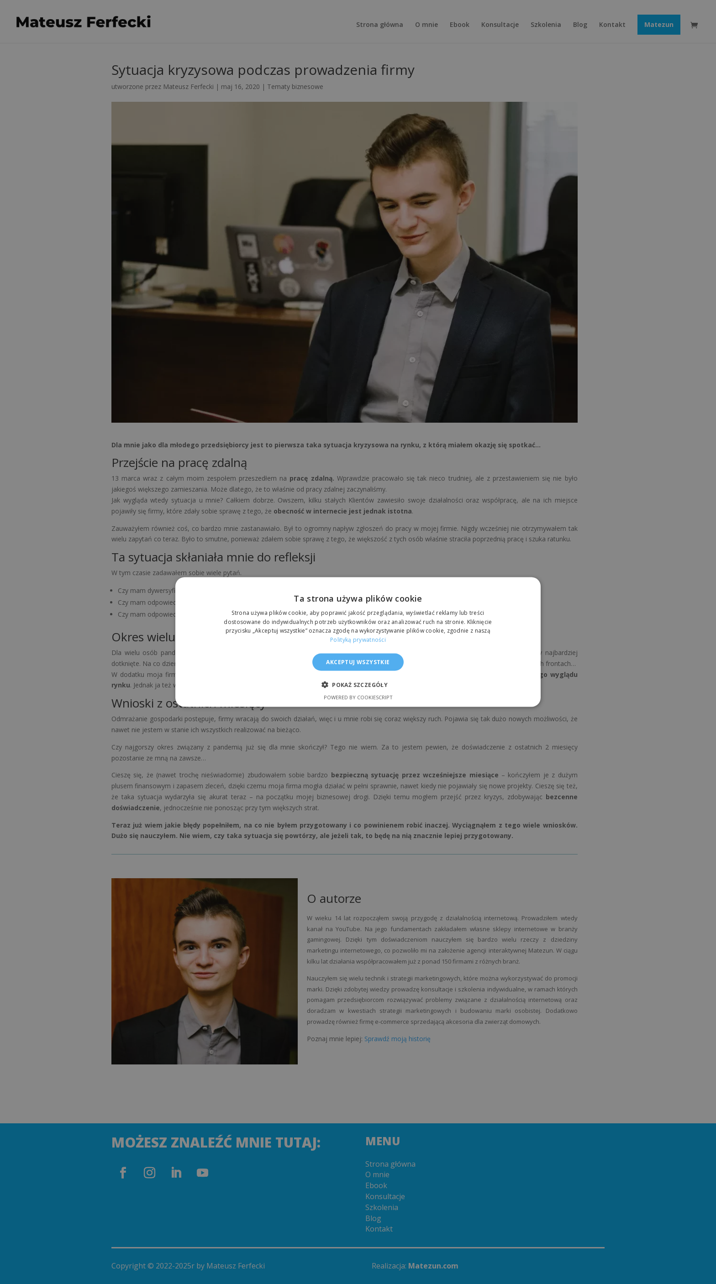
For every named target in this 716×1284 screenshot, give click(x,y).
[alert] (358, 642)
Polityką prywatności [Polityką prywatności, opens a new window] (358, 640)
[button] (358, 684)
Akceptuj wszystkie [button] (358, 662)
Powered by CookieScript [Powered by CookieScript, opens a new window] (358, 697)
